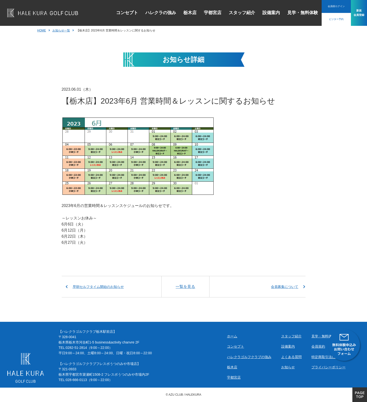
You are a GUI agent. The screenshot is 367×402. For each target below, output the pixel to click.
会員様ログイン (325, 6)
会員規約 (318, 346)
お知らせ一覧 (61, 30)
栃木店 (179, 12)
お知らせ (288, 367)
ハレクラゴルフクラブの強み (249, 357)
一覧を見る (185, 286)
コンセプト (116, 12)
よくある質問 (291, 357)
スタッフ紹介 (231, 12)
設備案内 (260, 12)
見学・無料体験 (292, 12)
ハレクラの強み (150, 12)
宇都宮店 (202, 12)
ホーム (232, 336)
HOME (41, 30)
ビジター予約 (325, 19)
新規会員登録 (353, 13)
